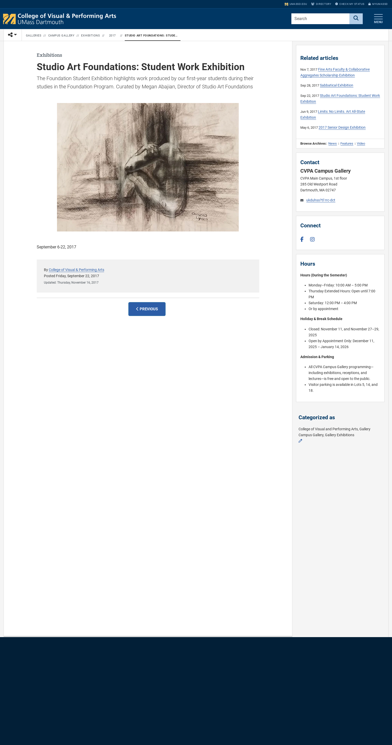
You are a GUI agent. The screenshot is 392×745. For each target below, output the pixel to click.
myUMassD (378, 4)
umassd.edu (296, 4)
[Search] (356, 18)
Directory (321, 4)
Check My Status (349, 4)
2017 (112, 35)
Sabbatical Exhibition (336, 85)
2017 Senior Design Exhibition (342, 127)
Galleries (34, 35)
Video (361, 143)
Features (346, 143)
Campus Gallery (61, 35)
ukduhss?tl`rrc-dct (320, 200)
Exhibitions (90, 35)
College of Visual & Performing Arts (76, 270)
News (332, 143)
